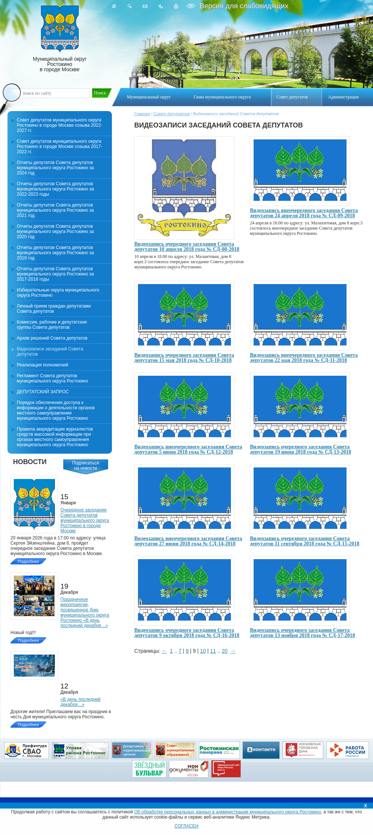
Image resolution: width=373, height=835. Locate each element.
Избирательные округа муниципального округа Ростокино (58, 292)
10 (203, 651)
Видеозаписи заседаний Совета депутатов (50, 351)
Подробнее (28, 561)
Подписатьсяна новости (85, 465)
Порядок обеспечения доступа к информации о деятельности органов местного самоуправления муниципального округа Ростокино (56, 410)
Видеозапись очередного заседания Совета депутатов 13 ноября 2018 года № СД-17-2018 (302, 632)
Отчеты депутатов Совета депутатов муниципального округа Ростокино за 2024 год (55, 168)
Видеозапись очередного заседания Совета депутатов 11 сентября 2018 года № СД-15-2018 (305, 541)
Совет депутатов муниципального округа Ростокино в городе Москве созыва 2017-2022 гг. (59, 146)
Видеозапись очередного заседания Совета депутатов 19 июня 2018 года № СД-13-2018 (300, 449)
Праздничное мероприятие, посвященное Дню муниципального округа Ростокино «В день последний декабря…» (84, 612)
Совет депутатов (171, 113)
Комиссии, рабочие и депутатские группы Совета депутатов (52, 324)
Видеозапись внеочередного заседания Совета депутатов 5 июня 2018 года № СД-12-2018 (188, 449)
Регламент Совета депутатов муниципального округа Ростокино (52, 378)
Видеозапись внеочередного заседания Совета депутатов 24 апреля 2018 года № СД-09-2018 (304, 213)
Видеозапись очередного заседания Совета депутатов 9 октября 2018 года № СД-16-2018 (186, 632)
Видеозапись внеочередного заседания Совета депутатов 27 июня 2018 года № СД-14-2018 (188, 541)
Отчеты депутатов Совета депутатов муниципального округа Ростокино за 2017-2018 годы (55, 274)
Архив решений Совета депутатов (52, 338)
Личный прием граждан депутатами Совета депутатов (54, 308)
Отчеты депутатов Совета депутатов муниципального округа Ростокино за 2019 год (55, 253)
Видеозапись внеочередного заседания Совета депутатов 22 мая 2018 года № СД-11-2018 (304, 357)
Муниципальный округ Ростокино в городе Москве (60, 39)
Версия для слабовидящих (243, 6)
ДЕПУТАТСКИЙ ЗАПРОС (43, 391)
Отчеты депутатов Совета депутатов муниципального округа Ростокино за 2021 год (55, 210)
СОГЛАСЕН (187, 826)
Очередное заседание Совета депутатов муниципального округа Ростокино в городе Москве (84, 520)
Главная (142, 113)
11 (213, 651)
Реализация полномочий (42, 365)
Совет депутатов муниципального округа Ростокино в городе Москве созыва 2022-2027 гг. (59, 125)
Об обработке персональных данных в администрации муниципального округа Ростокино (227, 811)
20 (225, 651)
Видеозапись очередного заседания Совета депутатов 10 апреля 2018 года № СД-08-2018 (186, 246)
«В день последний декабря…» (80, 702)
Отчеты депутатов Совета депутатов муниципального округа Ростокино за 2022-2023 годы (55, 189)
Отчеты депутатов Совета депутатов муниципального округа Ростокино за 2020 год (55, 231)
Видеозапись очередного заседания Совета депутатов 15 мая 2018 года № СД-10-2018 (184, 357)
